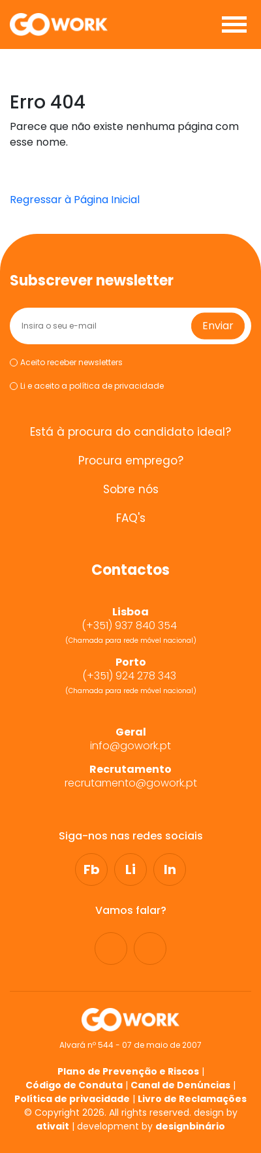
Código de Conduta (74, 1085)
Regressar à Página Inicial (75, 199)
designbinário (190, 1126)
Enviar (218, 325)
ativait (52, 1126)
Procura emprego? (130, 460)
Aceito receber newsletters (66, 362)
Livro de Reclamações (192, 1098)
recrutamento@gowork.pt (131, 783)
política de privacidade (116, 386)
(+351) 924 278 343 (130, 676)
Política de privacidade (72, 1098)
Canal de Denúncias (180, 1085)
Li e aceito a (87, 386)
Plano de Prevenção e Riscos (128, 1071)
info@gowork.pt (130, 746)
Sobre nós (131, 489)
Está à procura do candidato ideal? (130, 432)
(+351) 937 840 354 (130, 626)
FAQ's (131, 518)
